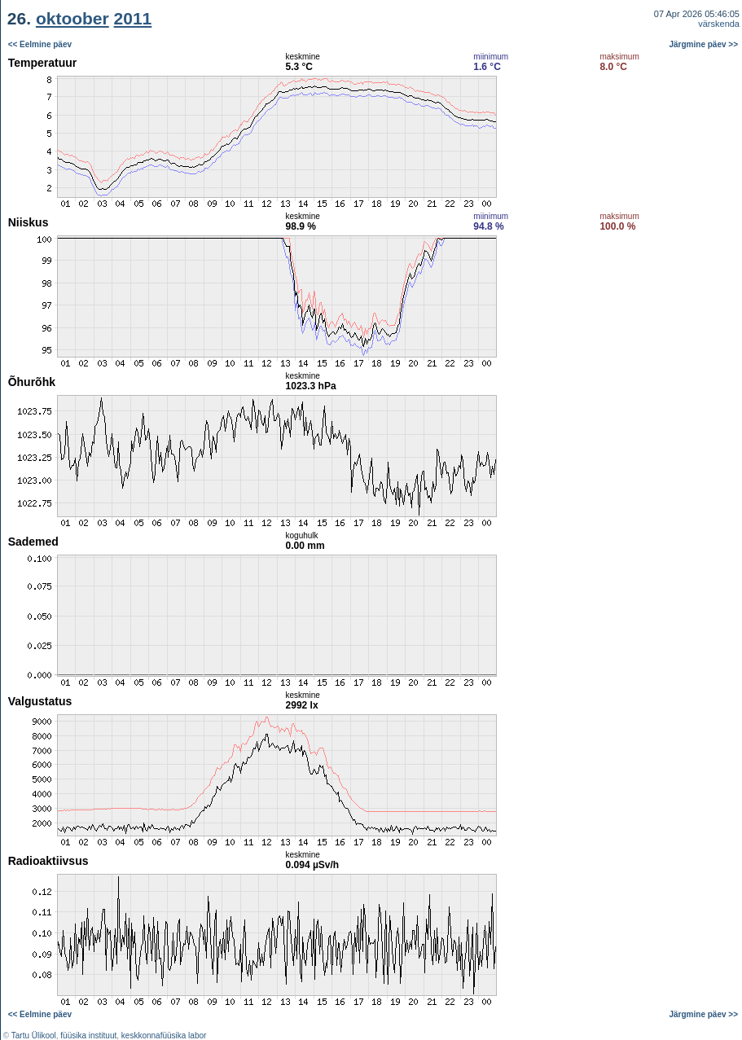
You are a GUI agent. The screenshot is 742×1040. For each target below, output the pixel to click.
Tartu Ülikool (33, 1035)
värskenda (719, 24)
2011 (133, 18)
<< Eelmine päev (40, 44)
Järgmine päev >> (704, 44)
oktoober (72, 18)
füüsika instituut (88, 1035)
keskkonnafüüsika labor (164, 1035)
